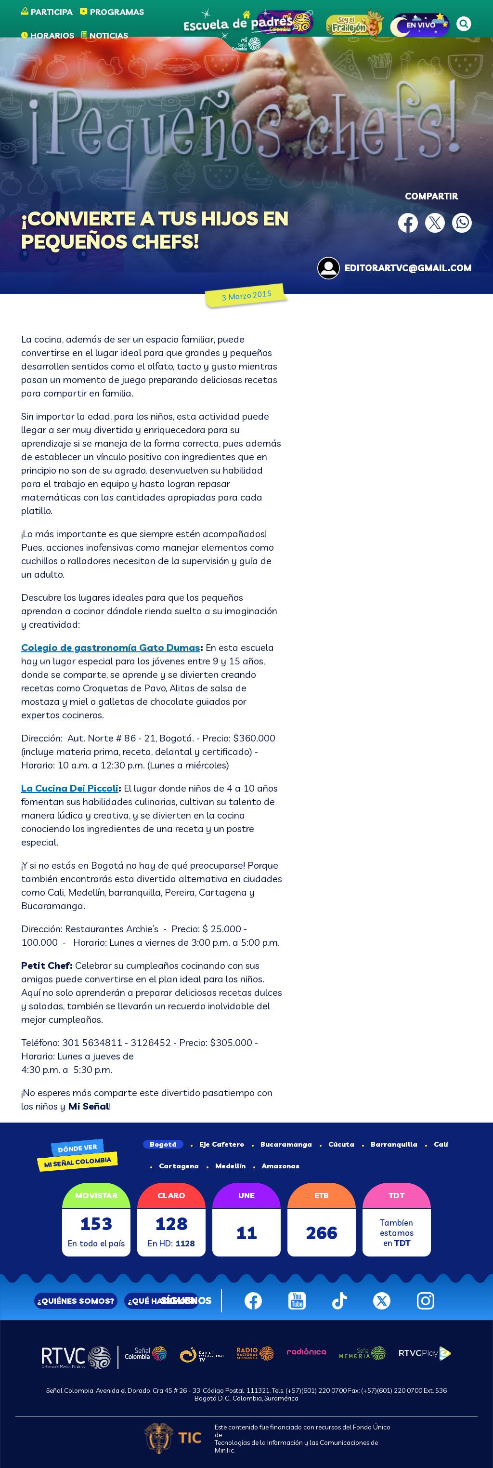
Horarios (52, 35)
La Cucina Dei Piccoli (69, 788)
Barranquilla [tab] (389, 1144)
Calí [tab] (436, 1144)
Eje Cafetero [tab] (217, 1144)
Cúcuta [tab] (337, 1144)
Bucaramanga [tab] (282, 1144)
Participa (52, 12)
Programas (117, 12)
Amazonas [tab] (276, 1166)
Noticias (109, 35)
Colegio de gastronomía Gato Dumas (110, 647)
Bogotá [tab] (163, 1144)
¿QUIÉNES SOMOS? (75, 1301)
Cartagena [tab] (174, 1166)
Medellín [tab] (226, 1166)
